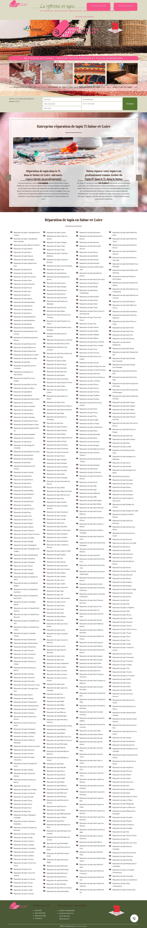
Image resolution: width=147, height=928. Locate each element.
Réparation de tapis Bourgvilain (22, 434)
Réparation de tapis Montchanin (56, 869)
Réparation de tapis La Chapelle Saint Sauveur (24, 609)
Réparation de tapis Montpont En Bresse (89, 237)
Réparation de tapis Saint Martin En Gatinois (123, 252)
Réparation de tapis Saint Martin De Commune (90, 871)
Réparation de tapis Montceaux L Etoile (56, 854)
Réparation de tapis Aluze (20, 252)
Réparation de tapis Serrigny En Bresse (121, 562)
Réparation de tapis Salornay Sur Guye (122, 451)
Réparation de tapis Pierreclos (88, 373)
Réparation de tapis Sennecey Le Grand (122, 534)
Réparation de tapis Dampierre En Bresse (56, 277)
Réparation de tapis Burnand (21, 501)
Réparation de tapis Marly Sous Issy (57, 736)
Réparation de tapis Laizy (53, 612)
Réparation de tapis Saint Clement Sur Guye (89, 601)
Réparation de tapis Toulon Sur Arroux (121, 648)
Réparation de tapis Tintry (119, 636)
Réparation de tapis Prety (86, 408)
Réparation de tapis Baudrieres (22, 320)
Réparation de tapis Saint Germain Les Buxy (89, 712)
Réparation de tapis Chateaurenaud (24, 705)
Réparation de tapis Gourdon (55, 501)
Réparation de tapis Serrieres (120, 557)
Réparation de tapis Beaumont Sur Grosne (23, 332)
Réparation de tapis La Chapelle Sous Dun (24, 621)
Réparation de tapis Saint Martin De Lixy (90, 878)
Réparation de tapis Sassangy (121, 479)
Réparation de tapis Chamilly (21, 541)
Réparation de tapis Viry (119, 838)
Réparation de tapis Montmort (88, 232)
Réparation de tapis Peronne (87, 352)
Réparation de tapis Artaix (21, 280)
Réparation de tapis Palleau (87, 337)
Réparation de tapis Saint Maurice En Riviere (123, 283)
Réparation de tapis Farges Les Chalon (55, 390)
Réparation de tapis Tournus (120, 653)
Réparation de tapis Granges (54, 515)
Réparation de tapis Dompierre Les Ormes (56, 322)
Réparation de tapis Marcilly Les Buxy (57, 725)
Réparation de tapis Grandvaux (55, 511)
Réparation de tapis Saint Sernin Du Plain (123, 378)
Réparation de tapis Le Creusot (22, 878)
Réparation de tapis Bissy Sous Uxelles (22, 379)
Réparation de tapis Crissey (21, 882)
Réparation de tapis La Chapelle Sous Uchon (24, 628)
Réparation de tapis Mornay (87, 259)
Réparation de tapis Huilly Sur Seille (57, 550)
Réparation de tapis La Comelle (22, 833)
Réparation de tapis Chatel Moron (23, 709)
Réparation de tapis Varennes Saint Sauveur (123, 719)
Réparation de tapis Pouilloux (88, 395)
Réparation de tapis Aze (20, 294)
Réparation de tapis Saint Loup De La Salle (90, 830)
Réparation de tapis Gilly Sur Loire (56, 494)
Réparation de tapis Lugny (54, 683)
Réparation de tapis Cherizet (21, 753)
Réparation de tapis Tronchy (120, 671)
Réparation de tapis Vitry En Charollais (120, 847)
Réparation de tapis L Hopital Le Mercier (55, 545)
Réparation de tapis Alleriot (21, 248)
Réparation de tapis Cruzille (21, 889)
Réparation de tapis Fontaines (55, 426)
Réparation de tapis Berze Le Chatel (24, 354)
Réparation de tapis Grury (53, 522)
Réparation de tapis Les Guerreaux (57, 529)
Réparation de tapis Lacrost (54, 601)
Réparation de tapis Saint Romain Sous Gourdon (122, 359)
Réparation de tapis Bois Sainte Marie (24, 398)
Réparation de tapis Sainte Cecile (89, 583)
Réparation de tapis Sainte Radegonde (120, 343)
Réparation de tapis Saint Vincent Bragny (122, 430)
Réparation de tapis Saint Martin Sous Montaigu (123, 264)
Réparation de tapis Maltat (54, 708)
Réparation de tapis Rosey (87, 468)
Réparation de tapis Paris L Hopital (89, 345)
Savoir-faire (40, 913)
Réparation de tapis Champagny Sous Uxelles (24, 549)
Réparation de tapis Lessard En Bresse (55, 634)
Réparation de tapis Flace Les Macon (57, 405)
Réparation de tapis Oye (86, 323)
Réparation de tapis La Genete (55, 466)
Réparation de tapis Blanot (21, 391)
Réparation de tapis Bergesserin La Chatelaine (122, 864)
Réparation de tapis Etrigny (54, 385)
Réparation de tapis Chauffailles (23, 732)
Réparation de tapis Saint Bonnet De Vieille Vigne (90, 572)
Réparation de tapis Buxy (20, 512)
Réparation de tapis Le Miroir (54, 817)
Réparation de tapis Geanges (55, 459)
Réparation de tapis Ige (53, 558)
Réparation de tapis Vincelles (120, 817)
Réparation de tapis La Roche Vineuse (88, 453)
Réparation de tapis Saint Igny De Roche (89, 742)
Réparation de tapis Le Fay (54, 402)
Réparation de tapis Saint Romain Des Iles (123, 353)
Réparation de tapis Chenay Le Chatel (25, 746)
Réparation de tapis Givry (53, 498)
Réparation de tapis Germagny (55, 477)
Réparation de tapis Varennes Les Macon (122, 707)
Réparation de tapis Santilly (120, 466)
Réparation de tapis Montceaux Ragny (55, 860)
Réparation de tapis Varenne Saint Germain (122, 713)
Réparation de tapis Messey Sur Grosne (55, 801)
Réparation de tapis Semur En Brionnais (121, 521)
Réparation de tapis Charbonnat (23, 639)
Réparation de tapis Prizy (86, 415)
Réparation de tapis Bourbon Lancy (24, 420)
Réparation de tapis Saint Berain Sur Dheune (90, 550)
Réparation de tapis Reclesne (88, 441)
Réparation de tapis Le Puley (87, 423)
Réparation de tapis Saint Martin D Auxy (89, 865)
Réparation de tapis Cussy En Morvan (57, 265)
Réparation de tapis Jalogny (54, 572)
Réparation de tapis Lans (53, 619)
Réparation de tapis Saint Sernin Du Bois (123, 371)
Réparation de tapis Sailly (86, 496)
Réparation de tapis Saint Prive (121, 331)
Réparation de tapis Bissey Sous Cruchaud (23, 366)
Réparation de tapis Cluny (20, 807)
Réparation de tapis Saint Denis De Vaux (89, 614)
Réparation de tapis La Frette (55, 441)
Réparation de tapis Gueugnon (55, 533)
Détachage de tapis (60, 11)
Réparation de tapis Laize (53, 608)
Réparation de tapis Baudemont (23, 316)
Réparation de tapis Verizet (120, 774)
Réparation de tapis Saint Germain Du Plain (90, 700)
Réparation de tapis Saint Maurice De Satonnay (123, 271)
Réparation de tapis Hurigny (54, 554)
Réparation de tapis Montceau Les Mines (56, 848)
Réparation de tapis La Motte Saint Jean (89, 267)
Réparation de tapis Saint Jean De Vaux (89, 748)
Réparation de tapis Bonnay (21, 402)
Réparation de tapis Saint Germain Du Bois (90, 694)
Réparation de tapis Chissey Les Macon (23, 780)
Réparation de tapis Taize (119, 610)
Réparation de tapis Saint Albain (88, 503)
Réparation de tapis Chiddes (21, 769)
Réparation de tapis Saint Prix (121, 334)
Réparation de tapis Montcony (55, 872)
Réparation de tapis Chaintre (22, 526)
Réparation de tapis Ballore (21, 298)
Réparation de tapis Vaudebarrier (122, 741)
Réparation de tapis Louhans (54, 666)
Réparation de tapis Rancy (86, 430)
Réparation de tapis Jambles (54, 576)
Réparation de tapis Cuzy (53, 269)
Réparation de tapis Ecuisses (54, 364)
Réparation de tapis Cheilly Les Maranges (22, 741)
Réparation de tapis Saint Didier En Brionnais (89, 630)
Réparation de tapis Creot (21, 868)
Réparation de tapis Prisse (87, 412)
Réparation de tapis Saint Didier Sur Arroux (90, 637)
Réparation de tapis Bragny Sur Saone (25, 451)
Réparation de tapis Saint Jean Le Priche (89, 761)
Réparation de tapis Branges (21, 458)
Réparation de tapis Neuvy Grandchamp (87, 291)
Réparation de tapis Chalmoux (22, 530)
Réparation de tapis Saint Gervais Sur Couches (90, 725)
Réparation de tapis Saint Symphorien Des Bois (123, 397)
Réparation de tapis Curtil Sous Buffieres (55, 254)
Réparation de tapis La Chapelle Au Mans (24, 577)
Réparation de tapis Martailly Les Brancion (56, 752)
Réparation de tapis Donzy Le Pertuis (57, 339)
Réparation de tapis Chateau (21, 698)
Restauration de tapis (90, 11)
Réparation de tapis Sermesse (121, 553)
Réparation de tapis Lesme (54, 629)
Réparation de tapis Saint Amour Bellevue (89, 512)
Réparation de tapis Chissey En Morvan (22, 774)
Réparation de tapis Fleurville (120, 859)
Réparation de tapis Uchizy (120, 678)
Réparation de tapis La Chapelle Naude (22, 602)
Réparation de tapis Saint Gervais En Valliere (90, 719)
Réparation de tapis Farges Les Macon (55, 397)
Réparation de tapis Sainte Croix (89, 606)
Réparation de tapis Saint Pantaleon (123, 311)
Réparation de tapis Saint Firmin (88, 663)
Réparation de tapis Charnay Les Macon (23, 668)
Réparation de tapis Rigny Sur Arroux (90, 448)
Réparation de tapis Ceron (21, 515)
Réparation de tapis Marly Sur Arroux (57, 740)
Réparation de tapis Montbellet (55, 843)
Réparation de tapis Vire (119, 831)
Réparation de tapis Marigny (54, 729)
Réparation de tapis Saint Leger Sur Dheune (90, 824)
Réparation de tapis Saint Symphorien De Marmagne (123, 390)
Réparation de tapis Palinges (87, 334)
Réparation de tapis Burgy (21, 497)
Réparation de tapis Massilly (54, 767)
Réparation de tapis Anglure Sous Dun (23, 264)
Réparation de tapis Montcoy (55, 876)
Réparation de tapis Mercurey (55, 792)
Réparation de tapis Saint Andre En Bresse (90, 518)
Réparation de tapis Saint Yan (121, 435)
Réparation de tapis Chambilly (22, 537)
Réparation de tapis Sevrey (120, 567)
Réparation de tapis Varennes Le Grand (122, 701)
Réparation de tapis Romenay (88, 464)
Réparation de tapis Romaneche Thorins (88, 459)
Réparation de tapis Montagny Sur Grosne (56, 838)
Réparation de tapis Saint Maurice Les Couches (123, 296)
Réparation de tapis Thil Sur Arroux (123, 629)
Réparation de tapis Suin (119, 599)
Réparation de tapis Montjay (54, 883)
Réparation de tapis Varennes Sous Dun (123, 726)
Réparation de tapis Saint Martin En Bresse (123, 246)
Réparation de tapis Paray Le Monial (90, 341)
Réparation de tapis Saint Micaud (122, 301)
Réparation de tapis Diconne (54, 307)
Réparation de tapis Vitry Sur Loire (122, 852)
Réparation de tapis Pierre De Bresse (90, 376)
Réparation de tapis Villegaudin (121, 803)
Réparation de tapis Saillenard (88, 492)
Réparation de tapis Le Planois (88, 380)
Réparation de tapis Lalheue (54, 616)
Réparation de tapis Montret (87, 242)
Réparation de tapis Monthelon (55, 880)
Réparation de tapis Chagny (21, 522)
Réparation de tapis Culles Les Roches (55, 237)
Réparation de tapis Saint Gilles (88, 730)
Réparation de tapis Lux (53, 693)
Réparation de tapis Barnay (21, 309)
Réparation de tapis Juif (53, 594)
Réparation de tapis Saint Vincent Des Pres (122, 417)
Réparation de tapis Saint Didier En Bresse (89, 624)
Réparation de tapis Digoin (54, 310)
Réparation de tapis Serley (119, 550)
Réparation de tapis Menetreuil (55, 788)
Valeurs (38, 910)
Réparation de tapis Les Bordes (22, 406)
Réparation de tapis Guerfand (55, 526)
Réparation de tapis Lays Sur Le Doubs (55, 624)
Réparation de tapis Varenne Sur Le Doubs (123, 732)
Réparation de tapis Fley (53, 422)
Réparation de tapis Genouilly (55, 470)
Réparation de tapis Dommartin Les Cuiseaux (57, 315)
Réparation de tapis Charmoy (22, 657)
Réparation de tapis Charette (22, 650)
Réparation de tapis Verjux (120, 778)
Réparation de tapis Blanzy (21, 395)
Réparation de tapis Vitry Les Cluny (123, 842)
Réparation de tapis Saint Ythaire (122, 439)
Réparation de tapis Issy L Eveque (56, 568)
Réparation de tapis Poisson (87, 387)
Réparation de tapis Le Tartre (120, 618)
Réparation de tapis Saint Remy (121, 348)
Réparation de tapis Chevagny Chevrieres (22, 758)
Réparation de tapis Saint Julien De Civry (89, 767)
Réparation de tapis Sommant (121, 592)
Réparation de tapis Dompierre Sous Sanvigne (57, 328)
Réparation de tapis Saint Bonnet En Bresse (90, 578)
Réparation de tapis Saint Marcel (89, 841)
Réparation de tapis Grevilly (54, 519)
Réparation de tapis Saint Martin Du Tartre (123, 239)
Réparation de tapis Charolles (22, 673)
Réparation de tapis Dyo (53, 356)
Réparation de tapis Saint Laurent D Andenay (90, 786)
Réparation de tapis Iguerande (55, 565)
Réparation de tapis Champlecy (22, 558)
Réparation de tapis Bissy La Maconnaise (21, 372)
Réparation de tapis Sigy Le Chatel (122, 570)
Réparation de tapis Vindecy (120, 820)
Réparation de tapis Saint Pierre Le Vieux (122, 322)
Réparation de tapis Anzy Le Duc (23, 276)
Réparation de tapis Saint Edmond (89, 642)
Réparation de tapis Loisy (53, 659)
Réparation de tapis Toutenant (121, 657)
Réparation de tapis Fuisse (54, 455)
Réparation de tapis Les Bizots (22, 387)
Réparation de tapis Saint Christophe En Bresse (90, 588)
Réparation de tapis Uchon (120, 682)
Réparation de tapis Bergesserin (23, 350)
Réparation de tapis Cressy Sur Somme (22, 873)
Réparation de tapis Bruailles (21, 490)
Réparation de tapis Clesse (21, 800)
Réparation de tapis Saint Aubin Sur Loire (90, 537)
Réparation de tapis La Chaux (22, 736)
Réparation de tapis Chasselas (22, 680)
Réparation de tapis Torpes (120, 643)
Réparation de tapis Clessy (21, 803)
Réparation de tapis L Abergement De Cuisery (25, 233)
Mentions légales (82, 926)
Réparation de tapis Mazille (54, 778)
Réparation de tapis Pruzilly (87, 419)
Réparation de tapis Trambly (120, 664)
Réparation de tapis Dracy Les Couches (55, 348)
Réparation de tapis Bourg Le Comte (24, 424)
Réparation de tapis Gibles (54, 487)
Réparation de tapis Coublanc (22, 855)
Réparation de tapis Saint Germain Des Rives (89, 687)
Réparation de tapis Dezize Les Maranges (55, 302)
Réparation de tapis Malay (53, 704)
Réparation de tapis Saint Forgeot (89, 666)
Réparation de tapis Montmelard (56, 891)
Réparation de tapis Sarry (119, 476)
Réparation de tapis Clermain (22, 796)
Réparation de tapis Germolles (121, 875)
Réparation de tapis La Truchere (121, 675)
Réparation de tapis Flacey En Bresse (57, 409)
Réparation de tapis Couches (22, 859)
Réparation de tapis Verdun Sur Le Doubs (122, 762)
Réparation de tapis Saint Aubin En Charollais (89, 531)
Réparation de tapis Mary (53, 763)
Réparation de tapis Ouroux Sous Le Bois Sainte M (90, 312)
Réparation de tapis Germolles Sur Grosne (56, 482)
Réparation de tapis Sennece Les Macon (122, 527)
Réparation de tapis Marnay (54, 747)
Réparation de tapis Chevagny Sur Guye (23, 764)
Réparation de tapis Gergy (54, 473)
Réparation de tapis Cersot (21, 519)
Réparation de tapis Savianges (121, 494)
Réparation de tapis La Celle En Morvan (121, 515)
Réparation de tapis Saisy (119, 442)
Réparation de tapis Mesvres (54, 806)
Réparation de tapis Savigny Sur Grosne (121, 505)
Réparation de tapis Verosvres (121, 781)
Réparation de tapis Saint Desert (89, 619)
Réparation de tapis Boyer (21, 441)
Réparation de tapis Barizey (21, 305)
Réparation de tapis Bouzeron (22, 437)
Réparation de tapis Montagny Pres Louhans (57, 831)
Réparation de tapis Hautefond (55, 540)
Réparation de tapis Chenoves (22, 749)
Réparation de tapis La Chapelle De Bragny (24, 584)
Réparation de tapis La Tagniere (121, 607)
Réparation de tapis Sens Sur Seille (122, 542)
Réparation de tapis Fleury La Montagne (54, 417)
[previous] (8, 178)
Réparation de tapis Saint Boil (88, 555)
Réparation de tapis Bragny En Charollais (22, 446)
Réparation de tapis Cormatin (22, 844)
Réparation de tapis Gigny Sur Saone (57, 490)
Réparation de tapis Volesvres (121, 856)
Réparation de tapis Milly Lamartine (57, 813)
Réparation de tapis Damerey (55, 272)
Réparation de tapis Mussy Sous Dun (90, 279)
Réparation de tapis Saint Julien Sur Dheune (90, 780)
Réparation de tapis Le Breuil (21, 472)
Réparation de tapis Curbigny (55, 242)
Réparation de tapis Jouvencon (55, 587)
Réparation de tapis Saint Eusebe (89, 659)
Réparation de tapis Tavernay (120, 621)
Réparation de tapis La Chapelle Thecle (22, 634)
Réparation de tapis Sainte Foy (88, 670)
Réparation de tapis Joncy (53, 579)
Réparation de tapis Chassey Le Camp (25, 684)
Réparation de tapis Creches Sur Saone (23, 863)
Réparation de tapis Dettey (54, 293)
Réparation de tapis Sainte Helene (89, 734)
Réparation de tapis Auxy (20, 291)
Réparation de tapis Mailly (53, 701)
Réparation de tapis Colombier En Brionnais (23, 828)
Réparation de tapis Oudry (87, 307)
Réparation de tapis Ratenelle (88, 434)
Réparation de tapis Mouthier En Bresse (89, 274)
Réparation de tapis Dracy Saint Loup (57, 353)
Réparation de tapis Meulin (54, 809)
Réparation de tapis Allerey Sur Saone (25, 244)
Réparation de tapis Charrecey (22, 677)
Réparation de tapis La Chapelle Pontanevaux (121, 870)
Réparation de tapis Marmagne (55, 743)
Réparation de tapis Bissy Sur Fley (23, 384)
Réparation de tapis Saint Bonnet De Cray (90, 559)
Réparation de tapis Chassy (21, 694)
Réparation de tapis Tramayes (121, 660)
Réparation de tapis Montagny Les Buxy (56, 825)
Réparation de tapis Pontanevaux (122, 889)
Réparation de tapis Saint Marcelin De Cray (90, 846)
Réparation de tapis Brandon (21, 454)
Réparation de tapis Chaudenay (22, 728)
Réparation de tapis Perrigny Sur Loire (91, 366)
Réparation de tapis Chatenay (22, 712)
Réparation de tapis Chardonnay (23, 646)
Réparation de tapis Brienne (21, 479)
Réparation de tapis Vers (119, 785)
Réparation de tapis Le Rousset (88, 472)
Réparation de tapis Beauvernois (23, 343)
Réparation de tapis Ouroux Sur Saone (88, 318)
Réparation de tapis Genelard (55, 462)
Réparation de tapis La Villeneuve (122, 807)
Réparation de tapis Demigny (54, 286)
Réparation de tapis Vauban (120, 737)
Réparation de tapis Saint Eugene (89, 655)
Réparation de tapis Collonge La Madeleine (23, 822)
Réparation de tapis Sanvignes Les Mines (122, 471)
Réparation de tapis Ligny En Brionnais (54, 650)
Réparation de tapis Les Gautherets (123, 879)
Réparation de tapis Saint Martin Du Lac (90, 890)
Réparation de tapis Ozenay (87, 327)
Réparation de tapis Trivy (119, 668)
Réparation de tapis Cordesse (22, 840)
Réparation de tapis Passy (86, 348)
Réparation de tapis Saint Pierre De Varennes (123, 316)
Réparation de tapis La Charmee (23, 653)
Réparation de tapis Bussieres (22, 508)
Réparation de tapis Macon (54, 697)
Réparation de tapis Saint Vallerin (122, 405)
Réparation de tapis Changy (21, 569)
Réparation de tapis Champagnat (23, 544)
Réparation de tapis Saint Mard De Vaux (89, 853)
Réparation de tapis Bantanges (22, 301)
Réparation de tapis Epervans (55, 371)
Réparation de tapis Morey (87, 252)
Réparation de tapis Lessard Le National (55, 640)
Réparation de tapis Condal (21, 837)
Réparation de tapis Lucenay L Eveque (55, 678)
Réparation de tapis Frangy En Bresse (57, 437)
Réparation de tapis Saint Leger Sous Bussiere (90, 818)
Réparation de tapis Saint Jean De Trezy (89, 755)
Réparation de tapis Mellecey (55, 785)
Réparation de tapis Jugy (53, 590)
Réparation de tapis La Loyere (55, 673)
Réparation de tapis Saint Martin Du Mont (123, 233)
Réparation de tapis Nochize (87, 296)
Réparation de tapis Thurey (120, 632)
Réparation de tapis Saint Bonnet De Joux (90, 566)
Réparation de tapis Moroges (87, 262)
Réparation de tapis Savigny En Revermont (121, 499)
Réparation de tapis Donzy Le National (55, 334)
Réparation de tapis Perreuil (87, 362)
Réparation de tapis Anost (21, 269)
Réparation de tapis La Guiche (55, 537)
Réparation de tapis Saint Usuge (122, 402)
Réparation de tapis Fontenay (55, 430)
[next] (139, 178)
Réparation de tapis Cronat (21, 886)
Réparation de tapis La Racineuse (89, 426)
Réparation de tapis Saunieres (121, 490)
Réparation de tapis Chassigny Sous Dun (24, 689)
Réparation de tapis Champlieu (22, 561)
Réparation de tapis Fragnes (54, 433)
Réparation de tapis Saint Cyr (88, 609)
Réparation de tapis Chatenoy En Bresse (23, 717)
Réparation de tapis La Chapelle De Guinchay (24, 590)
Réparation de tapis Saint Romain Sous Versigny (122, 365)
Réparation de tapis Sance (119, 462)
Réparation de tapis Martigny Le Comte (56, 758)
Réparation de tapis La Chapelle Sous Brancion (24, 615)
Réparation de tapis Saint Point (121, 327)
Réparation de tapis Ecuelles (54, 360)
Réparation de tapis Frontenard (55, 448)
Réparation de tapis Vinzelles (120, 827)
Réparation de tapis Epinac (54, 374)
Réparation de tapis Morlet (87, 255)
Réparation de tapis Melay (53, 781)
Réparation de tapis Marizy (54, 732)
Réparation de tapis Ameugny (22, 259)
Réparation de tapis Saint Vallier (121, 409)
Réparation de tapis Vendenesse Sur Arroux (123, 755)
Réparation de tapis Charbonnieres (24, 642)
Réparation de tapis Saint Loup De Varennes (89, 836)
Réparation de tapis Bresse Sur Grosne (22, 467)
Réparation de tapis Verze (119, 792)
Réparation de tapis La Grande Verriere (55, 506)
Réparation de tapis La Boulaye (22, 416)
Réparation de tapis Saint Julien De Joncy (89, 774)
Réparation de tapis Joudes (54, 583)
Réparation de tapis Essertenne (55, 378)
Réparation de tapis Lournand (55, 670)
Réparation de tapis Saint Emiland (89, 645)
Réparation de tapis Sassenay (121, 483)
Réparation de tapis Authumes (22, 283)
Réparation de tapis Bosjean (21, 409)
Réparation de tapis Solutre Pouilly (122, 589)
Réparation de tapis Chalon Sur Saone (25, 533)
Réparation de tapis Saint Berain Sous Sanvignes (90, 543)
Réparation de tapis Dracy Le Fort (56, 343)
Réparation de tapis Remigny (87, 445)
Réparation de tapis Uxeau (120, 686)
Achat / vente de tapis (106, 11)
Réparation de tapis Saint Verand (122, 412)
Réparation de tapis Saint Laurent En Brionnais (90, 792)
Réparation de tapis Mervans (54, 796)
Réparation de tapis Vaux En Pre (121, 744)
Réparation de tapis (75, 11)
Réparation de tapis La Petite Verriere (91, 369)
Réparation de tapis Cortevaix (22, 851)
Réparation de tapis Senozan (120, 539)
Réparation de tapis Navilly (87, 286)
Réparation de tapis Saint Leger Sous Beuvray (90, 811)
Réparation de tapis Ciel (20, 785)
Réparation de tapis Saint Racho (121, 338)
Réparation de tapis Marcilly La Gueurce (55, 720)
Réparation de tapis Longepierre (56, 663)
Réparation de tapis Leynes (54, 645)
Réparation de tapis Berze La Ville (23, 358)
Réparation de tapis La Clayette (22, 792)
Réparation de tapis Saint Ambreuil (89, 507)
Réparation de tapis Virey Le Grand (122, 835)
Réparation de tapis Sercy (119, 546)
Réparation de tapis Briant (21, 475)
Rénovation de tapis (122, 11)
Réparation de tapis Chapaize (22, 572)
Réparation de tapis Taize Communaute (119, 884)
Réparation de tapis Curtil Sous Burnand (55, 260)
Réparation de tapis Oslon (86, 303)
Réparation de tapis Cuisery (54, 232)
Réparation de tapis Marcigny (55, 715)
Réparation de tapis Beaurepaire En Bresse (24, 338)
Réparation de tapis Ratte (86, 437)
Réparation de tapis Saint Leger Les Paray (90, 805)
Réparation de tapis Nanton (87, 282)
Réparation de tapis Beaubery (22, 327)
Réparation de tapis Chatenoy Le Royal (23, 723)
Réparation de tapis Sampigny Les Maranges (122, 457)
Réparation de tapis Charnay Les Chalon (23, 662)
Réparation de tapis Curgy (54, 249)
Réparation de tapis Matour (54, 774)
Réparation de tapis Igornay (54, 561)
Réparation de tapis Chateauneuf (23, 701)
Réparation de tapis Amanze (21, 255)
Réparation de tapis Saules (120, 486)
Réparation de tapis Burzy (20, 504)
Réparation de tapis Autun (21, 287)
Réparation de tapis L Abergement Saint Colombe (23, 239)
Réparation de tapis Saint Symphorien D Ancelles (123, 384)
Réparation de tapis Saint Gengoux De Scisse (90, 675)
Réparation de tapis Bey (20, 361)
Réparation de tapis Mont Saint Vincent (88, 247)
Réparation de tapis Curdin (54, 245)
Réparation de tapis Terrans (120, 625)
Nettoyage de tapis (46, 11)
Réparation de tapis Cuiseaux (22, 893)
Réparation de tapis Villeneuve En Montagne (122, 812)
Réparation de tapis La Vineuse (121, 824)
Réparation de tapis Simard (120, 578)
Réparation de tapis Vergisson (121, 767)
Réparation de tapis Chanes (21, 565)
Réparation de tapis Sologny (120, 585)
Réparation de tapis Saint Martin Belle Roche (90, 859)
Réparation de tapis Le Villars (120, 799)
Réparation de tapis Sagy (86, 489)
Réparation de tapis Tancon (120, 614)
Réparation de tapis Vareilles (120, 689)
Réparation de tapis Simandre (121, 574)
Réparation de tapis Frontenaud (55, 451)
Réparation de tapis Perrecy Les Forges (88, 357)
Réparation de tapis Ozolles (87, 330)
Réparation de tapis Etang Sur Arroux (57, 382)
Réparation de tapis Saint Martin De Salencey (90, 884)
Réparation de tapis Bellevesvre (23, 347)
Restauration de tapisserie (85, 17)
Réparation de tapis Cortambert (23, 848)
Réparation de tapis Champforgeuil (24, 554)
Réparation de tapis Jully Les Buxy (56, 597)
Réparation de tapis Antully (21, 272)
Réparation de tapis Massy (54, 770)
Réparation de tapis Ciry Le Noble (23, 789)
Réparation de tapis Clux (20, 811)
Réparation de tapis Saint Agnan (89, 500)
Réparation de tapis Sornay (120, 596)
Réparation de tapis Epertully (55, 367)
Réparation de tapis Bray (20, 462)
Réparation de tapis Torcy (119, 639)
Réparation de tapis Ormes (87, 299)
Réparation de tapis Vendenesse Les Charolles (123, 749)
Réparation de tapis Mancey (54, 711)
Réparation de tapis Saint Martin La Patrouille (122, 258)
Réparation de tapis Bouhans (22, 413)
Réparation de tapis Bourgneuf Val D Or (24, 429)
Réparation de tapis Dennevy (55, 290)
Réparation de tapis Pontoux (87, 391)
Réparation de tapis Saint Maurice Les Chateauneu (123, 290)
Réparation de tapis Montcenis (55, 865)
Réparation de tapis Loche (54, 655)
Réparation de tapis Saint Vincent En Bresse (123, 424)
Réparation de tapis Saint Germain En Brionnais (90, 706)
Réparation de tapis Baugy (21, 323)
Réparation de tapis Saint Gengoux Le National (91, 681)
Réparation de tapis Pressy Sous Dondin (89, 403)
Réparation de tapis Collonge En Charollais (23, 816)
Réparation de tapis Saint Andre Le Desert (89, 524)
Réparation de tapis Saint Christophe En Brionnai (90, 594)
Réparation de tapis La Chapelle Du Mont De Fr (24, 596)
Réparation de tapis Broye (21, 486)
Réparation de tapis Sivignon (120, 581)
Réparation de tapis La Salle (120, 446)
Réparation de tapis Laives (54, 605)
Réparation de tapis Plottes (87, 384)
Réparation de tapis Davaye (54, 282)
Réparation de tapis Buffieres (22, 493)
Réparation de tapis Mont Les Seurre (57, 887)
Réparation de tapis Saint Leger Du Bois (89, 799)
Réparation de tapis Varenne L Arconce (121, 694)
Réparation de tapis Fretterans (55, 444)
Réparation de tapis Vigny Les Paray (123, 796)
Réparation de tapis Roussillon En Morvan (89, 477)
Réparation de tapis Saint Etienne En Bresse (90, 650)
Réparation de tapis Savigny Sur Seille (123, 510)
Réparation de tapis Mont (53, 820)
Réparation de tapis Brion (20, 483)
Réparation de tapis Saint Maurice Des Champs (122, 277)
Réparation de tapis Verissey (120, 770)
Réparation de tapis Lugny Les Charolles (55, 688)
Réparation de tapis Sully (119, 603)
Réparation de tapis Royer (86, 482)
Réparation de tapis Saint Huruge (89, 737)
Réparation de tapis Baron (21, 312)
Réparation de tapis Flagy (53, 412)
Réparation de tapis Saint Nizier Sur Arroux (123, 306)
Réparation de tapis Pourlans (87, 398)
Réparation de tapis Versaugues (121, 788)
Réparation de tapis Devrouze (55, 297)
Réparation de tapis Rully (86, 485)
